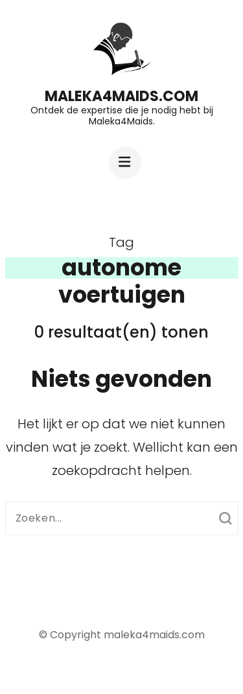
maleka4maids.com (121, 96)
